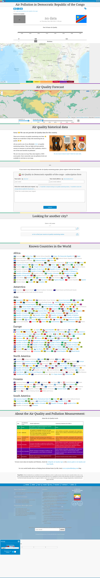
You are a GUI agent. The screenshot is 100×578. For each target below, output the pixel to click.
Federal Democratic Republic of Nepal (65, 302)
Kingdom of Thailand (40, 309)
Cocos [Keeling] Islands (43, 302)
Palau (66, 386)
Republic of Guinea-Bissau (51, 271)
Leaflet (1, 81)
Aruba (41, 359)
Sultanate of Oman (74, 319)
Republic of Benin (78, 267)
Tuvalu (17, 391)
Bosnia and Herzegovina (23, 330)
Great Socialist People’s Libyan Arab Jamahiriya (28, 262)
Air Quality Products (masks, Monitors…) (25, 512)
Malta (30, 338)
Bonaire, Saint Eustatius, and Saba (26, 361)
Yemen (81, 322)
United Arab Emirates (69, 322)
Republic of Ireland (72, 345)
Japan (67, 307)
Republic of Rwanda (53, 273)
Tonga (78, 389)
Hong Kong (67, 304)
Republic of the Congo (58, 275)
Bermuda (66, 359)
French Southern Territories (43, 290)
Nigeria (26, 267)
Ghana (51, 260)
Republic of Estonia (38, 345)
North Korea (56, 311)
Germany (28, 332)
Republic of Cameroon (56, 269)
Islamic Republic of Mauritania (54, 262)
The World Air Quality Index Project (77, 491)
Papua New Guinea (76, 386)
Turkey (43, 322)
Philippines (78, 311)
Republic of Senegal (70, 273)
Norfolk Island (38, 386)
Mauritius (67, 265)
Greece (71, 332)
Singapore (53, 317)
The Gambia (45, 280)
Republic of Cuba (79, 366)
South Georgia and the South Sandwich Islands (28, 292)
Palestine (67, 311)
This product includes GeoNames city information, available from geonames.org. (55, 500)
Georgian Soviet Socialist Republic (26, 304)
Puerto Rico (49, 366)
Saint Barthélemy (53, 370)
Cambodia (78, 300)
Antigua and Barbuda (29, 359)
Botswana (18, 256)
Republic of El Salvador (23, 368)
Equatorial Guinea (20, 258)
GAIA (36, 144)
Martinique (19, 366)
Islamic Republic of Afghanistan (29, 307)
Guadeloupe (63, 363)
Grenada (53, 363)
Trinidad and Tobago (22, 374)
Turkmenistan (54, 322)
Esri (5, 82)
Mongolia (29, 311)
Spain (74, 349)
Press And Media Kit (20, 493)
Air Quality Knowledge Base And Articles (25, 499)
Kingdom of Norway (40, 336)
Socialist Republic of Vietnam (70, 317)
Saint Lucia (79, 370)
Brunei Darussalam (64, 300)
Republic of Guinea (35, 271)
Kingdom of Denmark (22, 336)
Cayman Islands (70, 361)
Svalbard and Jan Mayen (22, 351)
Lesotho (36, 265)
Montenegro (51, 338)
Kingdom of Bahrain (79, 307)
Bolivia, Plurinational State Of (40, 399)
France (18, 332)
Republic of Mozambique (22, 273)
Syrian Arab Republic (21, 322)
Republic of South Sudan (41, 275)
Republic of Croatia (21, 345)
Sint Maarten (70, 372)
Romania (19, 349)
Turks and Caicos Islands (39, 374)
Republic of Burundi (21, 269)
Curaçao (80, 361)
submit (62, 529)
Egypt (77, 256)
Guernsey (81, 332)
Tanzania (34, 280)
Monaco (39, 338)
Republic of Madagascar (69, 271)
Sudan (64, 278)
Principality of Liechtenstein (60, 340)
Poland (74, 338)
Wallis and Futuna (46, 391)
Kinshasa (49, 41)
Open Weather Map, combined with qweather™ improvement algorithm (54, 504)
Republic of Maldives (71, 315)
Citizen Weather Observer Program (52, 506)
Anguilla (17, 359)
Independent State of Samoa (23, 384)
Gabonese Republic (40, 260)
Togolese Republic (57, 280)
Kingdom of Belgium (76, 334)
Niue (29, 386)
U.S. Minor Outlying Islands (30, 391)
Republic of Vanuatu (47, 389)
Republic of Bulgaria (72, 342)
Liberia (44, 265)
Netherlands (63, 338)
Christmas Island (29, 302)
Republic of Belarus (55, 342)
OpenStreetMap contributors (82, 117)
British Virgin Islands (46, 361)
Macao (73, 309)
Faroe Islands (62, 330)
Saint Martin (18, 372)
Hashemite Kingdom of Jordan (50, 304)
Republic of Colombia (22, 403)
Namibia (17, 267)
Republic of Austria (39, 342)
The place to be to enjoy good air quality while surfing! (54, 520)
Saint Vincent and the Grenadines (54, 372)
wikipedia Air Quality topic (55, 462)
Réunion (71, 275)
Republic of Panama (39, 370)
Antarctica (18, 290)
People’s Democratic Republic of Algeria (44, 267)
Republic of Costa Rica (64, 366)
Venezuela (33, 405)
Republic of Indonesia (56, 313)
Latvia (70, 336)
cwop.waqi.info (46, 507)
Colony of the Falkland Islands (70, 399)
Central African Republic (41, 256)
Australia (32, 382)
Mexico (30, 366)
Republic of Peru (71, 403)
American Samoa (20, 382)
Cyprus (37, 330)
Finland (73, 330)
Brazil (55, 399)
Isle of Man (48, 334)
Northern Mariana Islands (53, 386)
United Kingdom (61, 351)
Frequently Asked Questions (23, 505)
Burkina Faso (28, 256)
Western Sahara (19, 282)
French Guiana (20, 401)
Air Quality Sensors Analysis (22, 502)
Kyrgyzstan (54, 309)
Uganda (82, 280)
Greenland (44, 363)
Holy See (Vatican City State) (23, 334)
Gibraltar (39, 332)
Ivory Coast (71, 262)
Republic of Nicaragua (22, 370)
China (18, 302)
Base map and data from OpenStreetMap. (53, 518)
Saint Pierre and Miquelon (33, 372)
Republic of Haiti (57, 368)
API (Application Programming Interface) (25, 513)
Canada (58, 361)
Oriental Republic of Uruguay (45, 401)
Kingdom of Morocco (22, 265)
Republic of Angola (65, 267)
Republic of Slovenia (74, 347)
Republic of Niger (37, 273)
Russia (28, 349)
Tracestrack (97, 117)
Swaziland (72, 278)
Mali (59, 265)
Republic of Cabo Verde (38, 269)
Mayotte (78, 265)
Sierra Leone (42, 278)
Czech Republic (49, 330)
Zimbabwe (41, 282)
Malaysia (19, 311)
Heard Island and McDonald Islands (65, 290)
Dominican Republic (30, 363)
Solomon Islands (61, 389)
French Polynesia (69, 382)
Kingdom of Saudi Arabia (22, 309)
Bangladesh (19, 300)
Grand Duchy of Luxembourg (56, 332)
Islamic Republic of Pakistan (51, 307)
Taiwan (33, 322)
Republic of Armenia (22, 313)
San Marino (39, 349)
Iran (16, 307)
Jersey (65, 334)
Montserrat (40, 366)
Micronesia (58, 384)
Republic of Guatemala (42, 368)
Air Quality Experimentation (22, 501)
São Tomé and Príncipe (21, 280)
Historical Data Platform (21, 515)
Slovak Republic (62, 349)
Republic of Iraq (72, 313)
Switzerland (37, 351)
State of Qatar (59, 319)
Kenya (81, 262)
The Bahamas (81, 372)
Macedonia (19, 338)
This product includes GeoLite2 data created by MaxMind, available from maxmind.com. (54, 497)
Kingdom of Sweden (57, 336)
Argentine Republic (22, 399)
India (78, 304)
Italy (57, 334)
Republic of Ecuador (40, 403)
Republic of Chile (63, 401)
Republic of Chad (72, 269)
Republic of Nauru (32, 389)
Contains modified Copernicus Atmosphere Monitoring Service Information (56, 510)
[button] (2, 45)
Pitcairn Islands (19, 389)
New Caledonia (70, 384)
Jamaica (73, 363)
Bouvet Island (28, 290)
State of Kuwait (45, 319)
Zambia (30, 282)
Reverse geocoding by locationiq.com (53, 516)
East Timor (52, 382)
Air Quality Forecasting (21, 511)
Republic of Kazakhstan (23, 315)
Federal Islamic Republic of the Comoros (69, 258)
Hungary (38, 334)
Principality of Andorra (40, 340)
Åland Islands (74, 351)
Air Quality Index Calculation (22, 509)
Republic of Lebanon (56, 315)
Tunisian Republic (71, 280)
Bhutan (30, 300)
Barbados (51, 359)
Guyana (31, 401)
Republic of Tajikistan (21, 317)
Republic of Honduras (73, 368)
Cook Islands (42, 382)
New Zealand (20, 386)
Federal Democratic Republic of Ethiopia (41, 258)
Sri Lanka (19, 319)
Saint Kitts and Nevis (67, 370)
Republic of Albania (22, 342)
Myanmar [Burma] (43, 311)
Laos (65, 309)
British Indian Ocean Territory (46, 300)
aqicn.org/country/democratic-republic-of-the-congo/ (27, 11)
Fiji (60, 382)
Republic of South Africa (23, 275)
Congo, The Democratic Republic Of (62, 256)
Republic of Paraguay (56, 403)
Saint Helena (19, 278)
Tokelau (71, 389)
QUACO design (47, 523)
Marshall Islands (47, 384)
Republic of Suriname (21, 405)
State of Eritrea (54, 278)
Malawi (52, 265)
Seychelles (29, 278)
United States (69, 374)
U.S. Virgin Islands (55, 374)
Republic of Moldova (56, 347)
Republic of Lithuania (39, 347)
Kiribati (36, 384)
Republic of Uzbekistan (38, 317)
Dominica (18, 363)
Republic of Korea (40, 315)
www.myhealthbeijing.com (70, 468)
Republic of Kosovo (21, 347)
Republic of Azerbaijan (39, 313)
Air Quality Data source (21, 508)
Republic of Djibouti (21, 271)
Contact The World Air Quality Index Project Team (27, 492)
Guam (79, 382)
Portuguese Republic (22, 340)
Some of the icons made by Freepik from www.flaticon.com (53, 513)
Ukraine (48, 351)
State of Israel (31, 319)
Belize (58, 359)
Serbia (50, 349)
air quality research (20, 497)
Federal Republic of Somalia (23, 260)
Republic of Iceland (55, 345)
